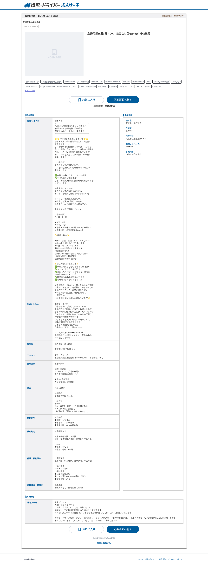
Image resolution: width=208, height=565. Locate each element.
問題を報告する (104, 543)
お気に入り (88, 99)
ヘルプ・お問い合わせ (146, 559)
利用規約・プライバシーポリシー (171, 559)
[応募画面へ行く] (123, 99)
